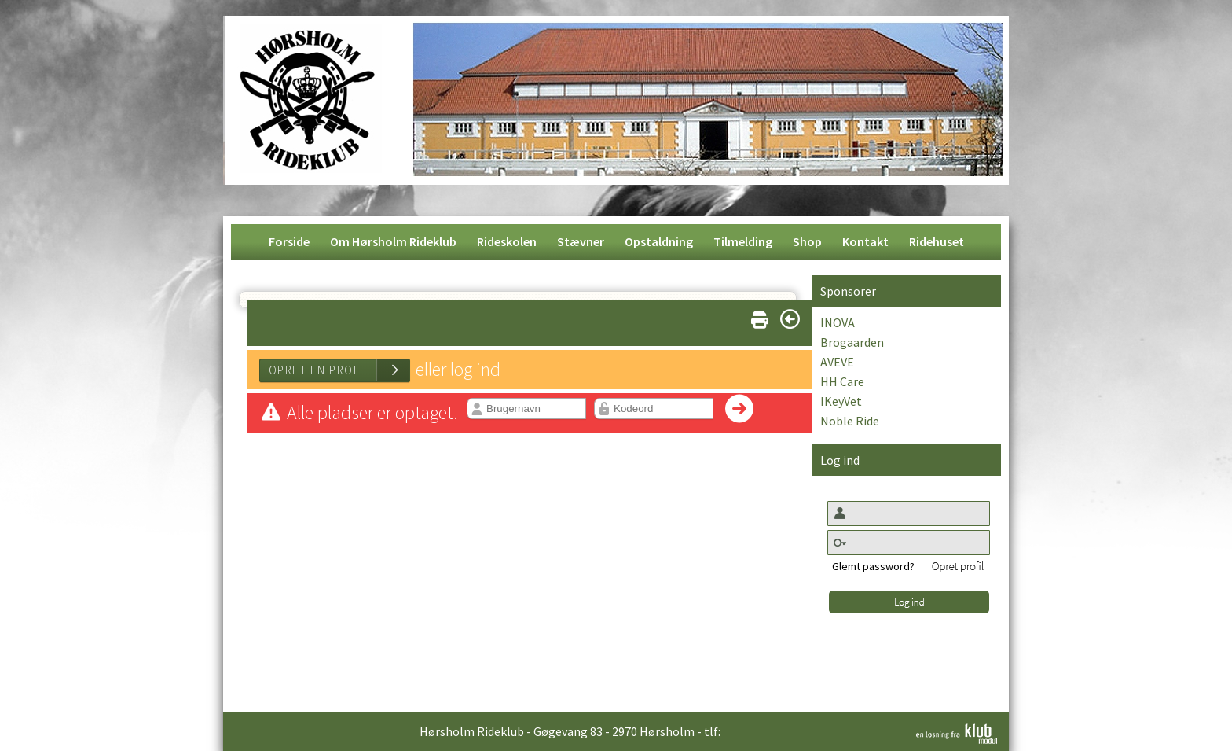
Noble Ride (849, 421)
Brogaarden (852, 342)
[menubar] (616, 242)
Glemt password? (873, 566)
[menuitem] (289, 242)
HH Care (842, 381)
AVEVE (837, 362)
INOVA (837, 322)
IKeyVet (841, 401)
